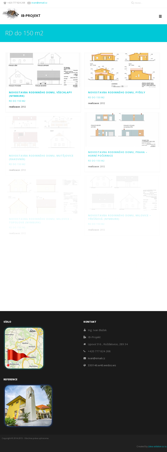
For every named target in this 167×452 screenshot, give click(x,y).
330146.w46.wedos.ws (102, 365)
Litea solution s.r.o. (157, 446)
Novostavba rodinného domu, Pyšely (116, 92)
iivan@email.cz (39, 2)
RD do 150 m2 (17, 100)
